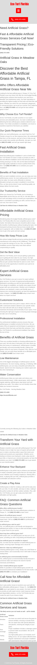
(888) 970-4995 (4, 52)
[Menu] (18, 10)
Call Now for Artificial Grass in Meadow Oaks (13, 205)
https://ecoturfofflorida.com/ (8, 395)
